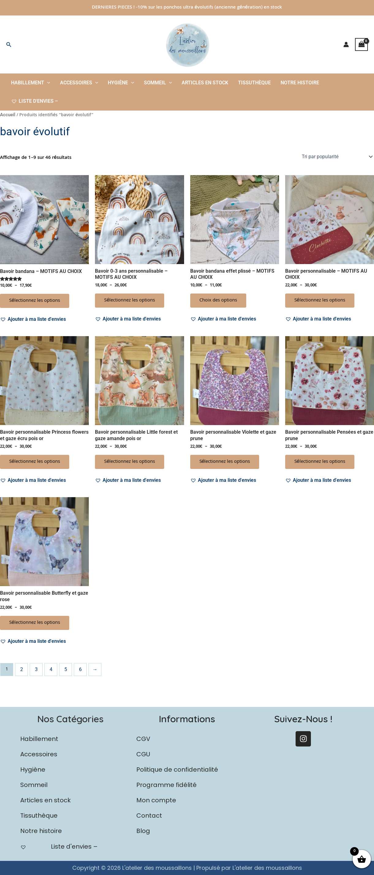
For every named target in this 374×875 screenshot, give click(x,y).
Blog (143, 831)
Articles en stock (205, 83)
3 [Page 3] (36, 669)
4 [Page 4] (51, 669)
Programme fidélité (166, 785)
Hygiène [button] (121, 83)
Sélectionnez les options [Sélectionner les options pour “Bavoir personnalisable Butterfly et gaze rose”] (34, 623)
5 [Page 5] (65, 669)
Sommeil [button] (158, 83)
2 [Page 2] (21, 669)
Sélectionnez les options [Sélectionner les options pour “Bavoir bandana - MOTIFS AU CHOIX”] (34, 301)
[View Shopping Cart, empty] (361, 44)
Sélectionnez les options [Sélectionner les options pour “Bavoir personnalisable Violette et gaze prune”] (224, 462)
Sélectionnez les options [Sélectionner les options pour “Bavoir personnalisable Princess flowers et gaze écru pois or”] (34, 462)
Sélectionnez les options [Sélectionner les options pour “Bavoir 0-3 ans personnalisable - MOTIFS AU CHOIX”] (129, 301)
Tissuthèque (254, 83)
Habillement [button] (30, 83)
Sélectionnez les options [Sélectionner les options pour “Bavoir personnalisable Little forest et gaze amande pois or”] (129, 462)
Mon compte (156, 800)
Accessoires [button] (79, 83)
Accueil (7, 114)
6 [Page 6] (80, 669)
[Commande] (336, 157)
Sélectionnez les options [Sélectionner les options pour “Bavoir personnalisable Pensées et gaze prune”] (319, 462)
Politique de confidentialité (177, 769)
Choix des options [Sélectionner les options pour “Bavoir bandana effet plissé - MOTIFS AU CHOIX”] (218, 301)
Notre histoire (300, 83)
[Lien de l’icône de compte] (346, 44)
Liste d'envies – (34, 101)
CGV (143, 739)
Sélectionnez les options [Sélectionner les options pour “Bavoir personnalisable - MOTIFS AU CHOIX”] (319, 301)
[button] (9, 44)
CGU (143, 754)
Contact (149, 815)
